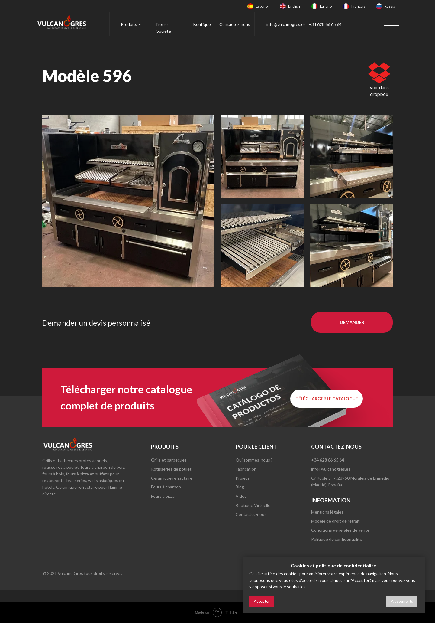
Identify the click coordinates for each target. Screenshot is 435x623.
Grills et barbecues (169, 459)
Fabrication (246, 468)
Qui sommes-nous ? (254, 459)
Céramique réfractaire (171, 478)
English (294, 6)
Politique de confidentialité (336, 539)
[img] (250, 6)
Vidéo (241, 496)
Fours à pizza (163, 496)
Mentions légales (327, 511)
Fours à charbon (166, 486)
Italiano (326, 6)
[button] (352, 322)
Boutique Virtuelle (253, 505)
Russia (390, 6)
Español (262, 6)
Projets (243, 478)
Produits (129, 24)
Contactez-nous (234, 24)
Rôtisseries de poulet (171, 468)
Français (358, 6)
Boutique (202, 24)
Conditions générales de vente (340, 530)
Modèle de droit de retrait (335, 521)
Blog (240, 486)
